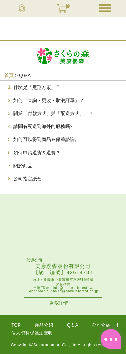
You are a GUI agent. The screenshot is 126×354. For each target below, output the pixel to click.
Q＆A (72, 325)
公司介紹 (101, 325)
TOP (16, 325)
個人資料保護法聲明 (32, 332)
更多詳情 (58, 303)
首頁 (9, 75)
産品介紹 (44, 325)
